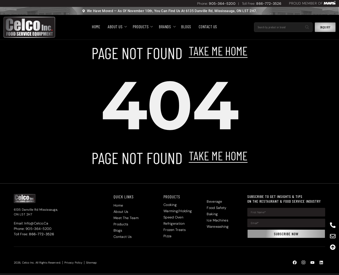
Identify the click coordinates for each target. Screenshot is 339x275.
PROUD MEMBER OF (306, 3)
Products (142, 27)
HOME (96, 27)
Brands (166, 27)
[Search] (307, 27)
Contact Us (208, 27)
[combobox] (278, 27)
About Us (116, 27)
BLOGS (186, 27)
